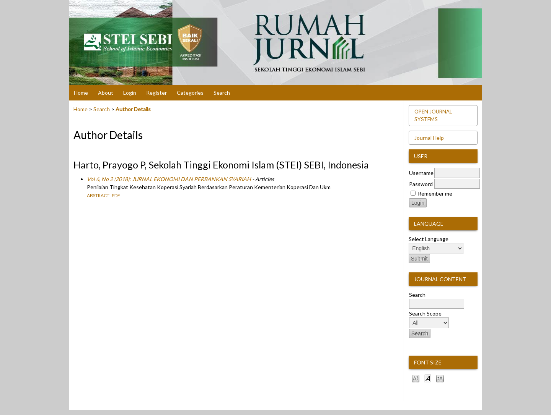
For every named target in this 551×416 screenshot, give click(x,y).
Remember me (435, 193)
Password (421, 184)
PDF (116, 195)
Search (222, 92)
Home (81, 92)
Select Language (428, 239)
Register (156, 92)
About (105, 92)
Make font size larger (440, 378)
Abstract (98, 195)
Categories (190, 92)
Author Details (133, 109)
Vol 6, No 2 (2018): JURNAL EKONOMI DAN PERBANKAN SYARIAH (169, 179)
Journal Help (429, 137)
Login (129, 92)
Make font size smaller (415, 378)
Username (421, 173)
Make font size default (428, 378)
